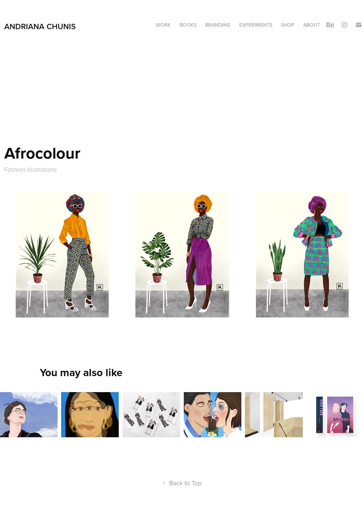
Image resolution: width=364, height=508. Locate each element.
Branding (217, 24)
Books (188, 24)
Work (163, 24)
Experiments (255, 24)
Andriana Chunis (40, 26)
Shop (287, 24)
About (311, 24)
